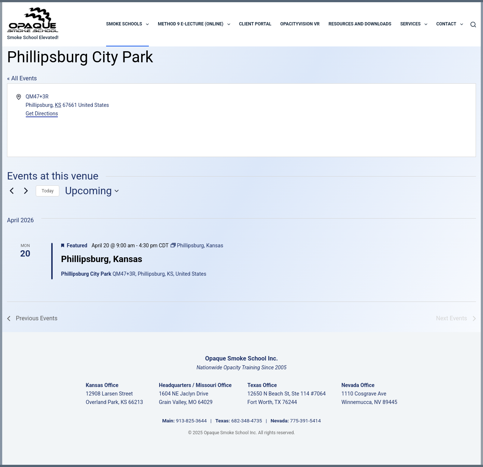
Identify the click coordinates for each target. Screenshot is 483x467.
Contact (449, 24)
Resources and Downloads (360, 24)
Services (413, 24)
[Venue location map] (357, 120)
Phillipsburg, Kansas (101, 259)
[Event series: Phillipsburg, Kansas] (197, 245)
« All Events (22, 78)
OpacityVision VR (300, 24)
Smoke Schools (127, 24)
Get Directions (42, 113)
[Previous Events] (11, 191)
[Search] (473, 24)
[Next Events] (25, 191)
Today (47, 191)
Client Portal (255, 24)
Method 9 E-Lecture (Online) (194, 24)
